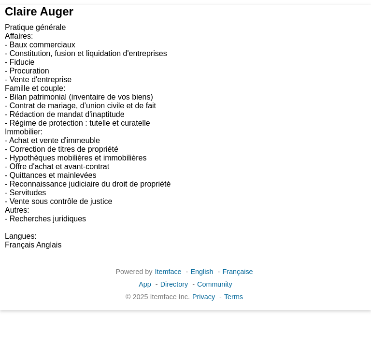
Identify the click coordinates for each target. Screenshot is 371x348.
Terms (233, 297)
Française (237, 272)
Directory (174, 284)
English (201, 272)
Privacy (203, 297)
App (145, 284)
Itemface (168, 272)
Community (214, 284)
